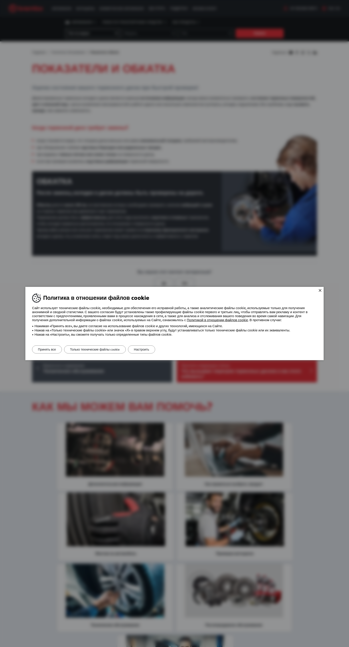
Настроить (146, 349)
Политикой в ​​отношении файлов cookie (217, 320)
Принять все (48, 349)
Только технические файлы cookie (98, 349)
